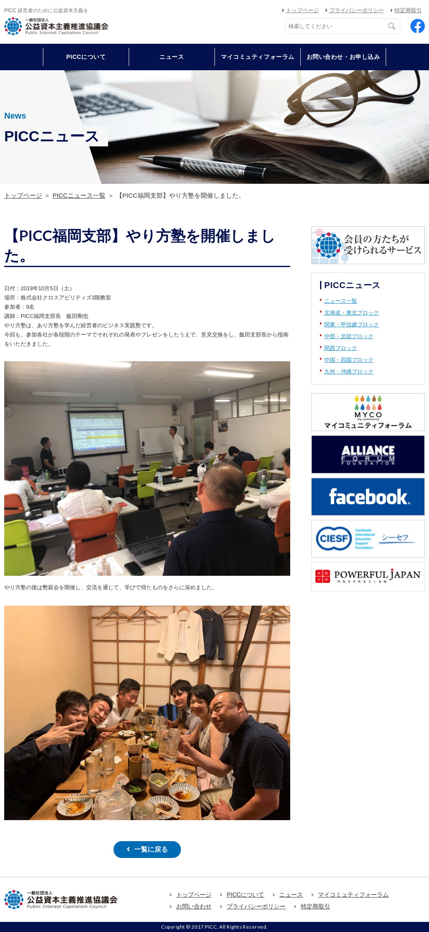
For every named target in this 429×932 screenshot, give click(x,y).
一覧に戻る (151, 849)
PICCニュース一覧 (79, 195)
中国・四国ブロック (348, 360)
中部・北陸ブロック (348, 336)
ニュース (171, 56)
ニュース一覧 (340, 301)
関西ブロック (340, 348)
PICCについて (245, 894)
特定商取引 (408, 10)
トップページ (302, 10)
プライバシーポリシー (356, 10)
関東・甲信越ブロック (351, 324)
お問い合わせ (194, 906)
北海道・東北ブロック (351, 313)
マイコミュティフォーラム (257, 56)
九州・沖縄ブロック (348, 371)
